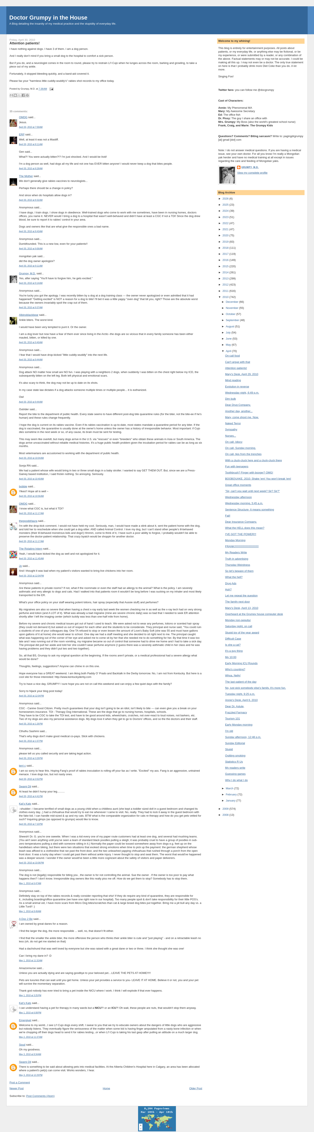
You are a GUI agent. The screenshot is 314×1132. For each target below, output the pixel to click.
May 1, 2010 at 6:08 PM (30, 1013)
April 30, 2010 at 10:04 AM (31, 458)
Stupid (229, 749)
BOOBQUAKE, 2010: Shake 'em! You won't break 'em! (258, 478)
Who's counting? (235, 669)
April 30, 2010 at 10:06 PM (31, 863)
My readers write (235, 767)
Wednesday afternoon (238, 497)
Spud (22, 1044)
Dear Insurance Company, (241, 521)
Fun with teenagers (236, 466)
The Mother (26, 176)
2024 (226, 210)
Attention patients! (24, 43)
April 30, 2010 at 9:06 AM (30, 248)
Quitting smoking (235, 755)
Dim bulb (230, 398)
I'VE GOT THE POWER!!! (240, 534)
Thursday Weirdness (237, 564)
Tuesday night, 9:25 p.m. (240, 694)
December (232, 301)
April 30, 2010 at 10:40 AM (31, 479)
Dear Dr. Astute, (234, 706)
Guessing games (235, 773)
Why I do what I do (236, 780)
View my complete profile (252, 172)
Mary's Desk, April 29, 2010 (241, 374)
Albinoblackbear (28, 314)
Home (106, 1088)
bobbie (23, 486)
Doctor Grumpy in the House (48, 17)
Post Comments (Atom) (40, 1096)
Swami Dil (25, 786)
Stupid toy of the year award (242, 632)
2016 (226, 260)
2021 (226, 229)
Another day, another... (239, 411)
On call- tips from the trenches (243, 454)
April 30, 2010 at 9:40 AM (30, 342)
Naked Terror (233, 423)
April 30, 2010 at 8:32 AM (30, 200)
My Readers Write (236, 552)
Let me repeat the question (241, 595)
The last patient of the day (241, 681)
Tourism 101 (232, 718)
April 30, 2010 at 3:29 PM (31, 758)
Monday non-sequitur (238, 620)
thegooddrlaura (28, 520)
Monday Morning (235, 540)
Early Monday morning (238, 724)
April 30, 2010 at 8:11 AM (30, 144)
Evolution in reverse (237, 386)
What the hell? (234, 577)
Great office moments (238, 485)
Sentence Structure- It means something (249, 509)
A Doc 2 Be (26, 918)
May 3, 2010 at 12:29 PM (30, 1075)
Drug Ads (230, 583)
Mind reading (233, 380)
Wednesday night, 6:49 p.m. (242, 392)
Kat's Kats (25, 803)
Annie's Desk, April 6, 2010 (241, 700)
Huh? (228, 589)
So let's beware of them (239, 571)
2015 (226, 266)
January (231, 800)
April (229, 351)
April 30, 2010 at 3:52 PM (31, 779)
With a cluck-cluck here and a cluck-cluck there (253, 460)
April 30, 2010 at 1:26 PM (31, 724)
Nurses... (230, 435)
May (229, 344)
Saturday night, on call (238, 626)
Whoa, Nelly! (233, 675)
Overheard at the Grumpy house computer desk (254, 614)
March (230, 788)
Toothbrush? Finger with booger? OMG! (249, 472)
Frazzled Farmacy (236, 712)
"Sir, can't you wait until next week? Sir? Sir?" (252, 491)
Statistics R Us (234, 761)
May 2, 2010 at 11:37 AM (30, 1037)
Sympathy (231, 429)
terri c (22, 765)
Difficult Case (233, 638)
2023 (226, 217)
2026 (226, 198)
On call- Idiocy (233, 441)
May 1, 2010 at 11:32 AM (30, 960)
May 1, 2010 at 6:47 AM (30, 883)
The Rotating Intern (30, 548)
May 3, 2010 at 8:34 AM (30, 1054)
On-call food (232, 355)
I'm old (229, 731)
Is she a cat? (233, 644)
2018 (226, 247)
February (231, 794)
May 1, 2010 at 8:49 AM (30, 911)
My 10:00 (230, 657)
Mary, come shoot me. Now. (242, 417)
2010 (226, 297)
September (233, 320)
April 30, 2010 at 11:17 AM (31, 513)
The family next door (237, 601)
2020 (226, 235)
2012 (226, 284)
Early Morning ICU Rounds (241, 663)
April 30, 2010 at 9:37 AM (30, 307)
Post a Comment (19, 1082)
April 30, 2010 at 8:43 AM (30, 231)
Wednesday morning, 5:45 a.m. (244, 503)
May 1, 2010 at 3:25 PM (30, 995)
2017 (226, 253)
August (230, 326)
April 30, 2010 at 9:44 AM (30, 359)
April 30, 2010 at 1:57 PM (31, 741)
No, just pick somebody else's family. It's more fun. (255, 687)
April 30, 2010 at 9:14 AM (30, 283)
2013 (226, 278)
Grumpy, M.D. (27, 273)
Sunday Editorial (235, 743)
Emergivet (25, 1020)
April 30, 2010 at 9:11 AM (30, 266)
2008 (226, 814)
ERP (22, 134)
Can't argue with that (237, 362)
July (228, 332)
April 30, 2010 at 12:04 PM (31, 576)
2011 (226, 290)
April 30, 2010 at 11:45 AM (31, 558)
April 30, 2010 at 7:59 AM (30, 127)
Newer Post (16, 1088)
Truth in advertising (236, 558)
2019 (226, 241)
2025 (226, 204)
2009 (226, 808)
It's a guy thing (234, 650)
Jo (20, 565)
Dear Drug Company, (238, 404)
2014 (226, 272)
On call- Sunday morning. (240, 448)
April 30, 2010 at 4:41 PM (31, 796)
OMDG (23, 117)
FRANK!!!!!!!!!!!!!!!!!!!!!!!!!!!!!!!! (242, 546)
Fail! (227, 515)
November (232, 307)
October (231, 314)
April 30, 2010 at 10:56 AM (31, 496)
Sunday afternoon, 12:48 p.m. (243, 737)
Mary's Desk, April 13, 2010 (241, 608)
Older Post (195, 1088)
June (229, 338)
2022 (226, 223)
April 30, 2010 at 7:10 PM (31, 824)
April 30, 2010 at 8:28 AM (30, 168)
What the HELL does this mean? (244, 527)
